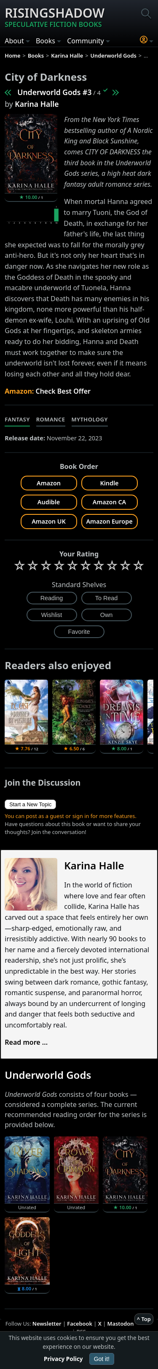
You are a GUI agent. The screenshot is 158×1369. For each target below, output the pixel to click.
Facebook (79, 1323)
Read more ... (26, 1042)
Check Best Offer (63, 391)
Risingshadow (54, 16)
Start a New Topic (30, 804)
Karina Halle (37, 104)
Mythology (90, 419)
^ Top (144, 1319)
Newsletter (47, 1323)
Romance (50, 419)
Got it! (102, 1359)
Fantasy (17, 419)
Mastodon (120, 1323)
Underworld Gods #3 (54, 92)
